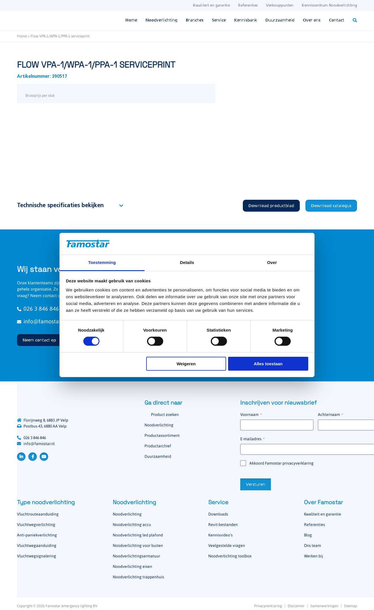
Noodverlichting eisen (132, 566)
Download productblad (271, 206)
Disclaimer (296, 606)
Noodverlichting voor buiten (138, 545)
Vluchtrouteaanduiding (38, 514)
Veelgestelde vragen (226, 545)
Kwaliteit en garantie (211, 5)
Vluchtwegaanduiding (36, 545)
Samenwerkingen (324, 606)
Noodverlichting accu (132, 524)
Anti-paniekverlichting (37, 535)
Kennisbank (245, 20)
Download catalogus (331, 206)
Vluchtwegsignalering (36, 556)
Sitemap (350, 606)
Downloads (218, 514)
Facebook (32, 456)
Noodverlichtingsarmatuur (136, 556)
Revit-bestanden (223, 524)
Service (219, 20)
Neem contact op (39, 340)
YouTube (44, 456)
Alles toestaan (268, 363)
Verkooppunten (279, 5)
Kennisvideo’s (220, 535)
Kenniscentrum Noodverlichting (329, 5)
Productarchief (157, 446)
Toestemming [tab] (102, 262)
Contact (336, 20)
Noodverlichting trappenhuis (138, 577)
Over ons (311, 20)
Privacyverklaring (268, 606)
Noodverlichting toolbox (230, 556)
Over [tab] (272, 262)
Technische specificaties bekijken (60, 206)
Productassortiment (162, 435)
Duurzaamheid (279, 20)
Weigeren (186, 363)
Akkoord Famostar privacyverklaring (281, 463)
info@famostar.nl (39, 443)
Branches (194, 20)
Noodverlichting (161, 20)
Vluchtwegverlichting (36, 524)
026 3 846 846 (35, 437)
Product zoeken (165, 414)
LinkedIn (21, 456)
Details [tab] (187, 262)
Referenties (248, 5)
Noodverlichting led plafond (138, 535)
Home (131, 20)
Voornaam (251, 414)
